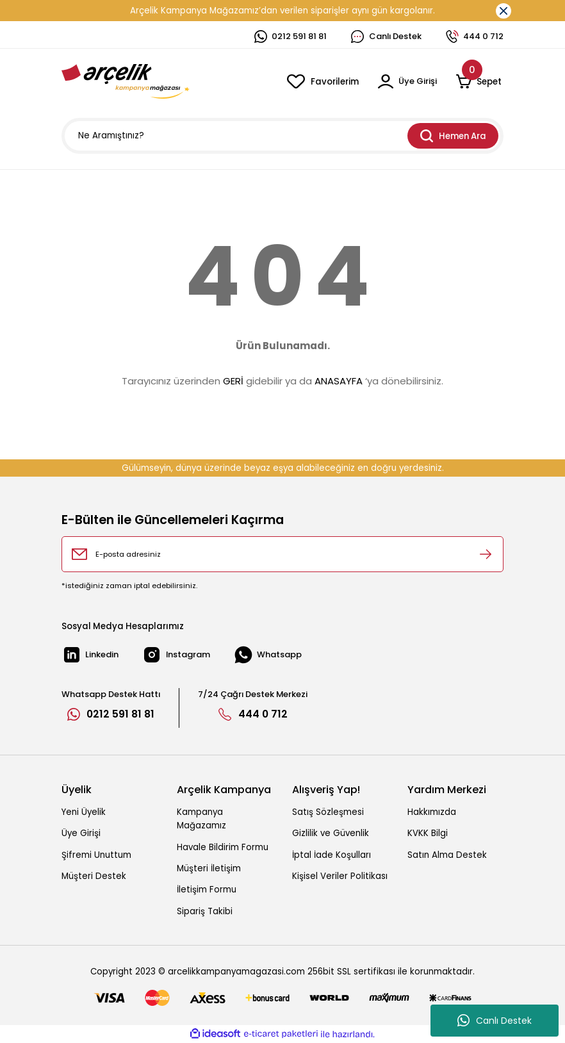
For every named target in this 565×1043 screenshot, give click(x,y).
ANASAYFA (339, 381)
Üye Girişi (81, 833)
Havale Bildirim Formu (222, 847)
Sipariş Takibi (205, 911)
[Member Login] (406, 81)
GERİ (233, 381)
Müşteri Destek (93, 876)
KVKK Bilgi (427, 833)
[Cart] (479, 81)
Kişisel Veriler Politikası (340, 876)
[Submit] (485, 554)
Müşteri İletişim (209, 868)
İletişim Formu (206, 889)
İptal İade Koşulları (331, 855)
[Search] (282, 136)
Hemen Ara (453, 135)
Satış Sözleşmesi (328, 812)
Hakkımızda (431, 812)
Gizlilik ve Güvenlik (330, 833)
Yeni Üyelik (83, 812)
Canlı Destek (494, 1021)
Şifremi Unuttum (96, 855)
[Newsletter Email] (282, 554)
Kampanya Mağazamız (201, 819)
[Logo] (125, 81)
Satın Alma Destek (447, 855)
